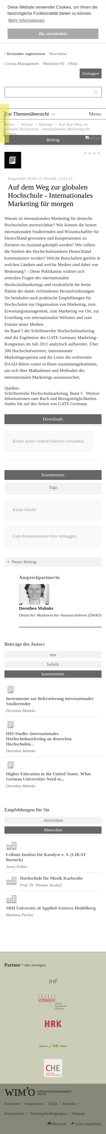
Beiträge (46, 124)
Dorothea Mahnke (36, 608)
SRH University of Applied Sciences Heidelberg (51, 908)
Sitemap (78, 1113)
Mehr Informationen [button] (26, 20)
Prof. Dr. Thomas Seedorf (41, 885)
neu (53, 654)
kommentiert (53, 673)
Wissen (26, 124)
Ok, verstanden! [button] (53, 34)
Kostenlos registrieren (26, 53)
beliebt (53, 664)
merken (95, 137)
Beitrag (53, 139)
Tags (53, 487)
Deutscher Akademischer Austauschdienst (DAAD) (60, 615)
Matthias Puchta (19, 915)
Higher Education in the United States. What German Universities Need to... (48, 776)
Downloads (53, 419)
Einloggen (90, 73)
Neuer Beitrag (24, 561)
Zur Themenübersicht (26, 114)
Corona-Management (21, 63)
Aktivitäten (53, 820)
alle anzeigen (35, 965)
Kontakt (69, 1103)
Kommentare (53, 474)
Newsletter (58, 53)
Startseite (12, 1103)
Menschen (66, 829)
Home (9, 124)
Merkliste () (53, 63)
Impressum (34, 1103)
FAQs (73, 63)
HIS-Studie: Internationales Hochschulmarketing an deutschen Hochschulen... (39, 738)
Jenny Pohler (17, 866)
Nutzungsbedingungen (48, 1113)
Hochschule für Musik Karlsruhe (51, 878)
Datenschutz (14, 1113)
